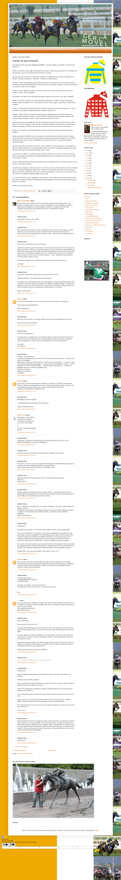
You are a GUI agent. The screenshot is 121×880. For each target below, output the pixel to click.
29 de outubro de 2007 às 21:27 (26, 311)
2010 (87, 170)
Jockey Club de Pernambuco (94, 218)
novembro (90, 183)
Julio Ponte (89, 227)
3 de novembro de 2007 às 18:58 (26, 612)
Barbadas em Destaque (92, 203)
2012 (87, 165)
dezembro (90, 180)
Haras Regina (89, 214)
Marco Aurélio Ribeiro (24, 201)
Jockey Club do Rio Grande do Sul (95, 225)
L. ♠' (18, 600)
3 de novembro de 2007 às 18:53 (26, 594)
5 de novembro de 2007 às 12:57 (26, 713)
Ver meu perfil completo (90, 143)
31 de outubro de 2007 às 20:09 (26, 518)
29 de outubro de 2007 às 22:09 (26, 325)
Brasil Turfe (89, 212)
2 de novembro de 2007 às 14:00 (26, 569)
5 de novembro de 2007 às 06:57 (26, 662)
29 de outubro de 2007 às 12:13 (26, 222)
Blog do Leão (89, 207)
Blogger (96, 830)
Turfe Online (89, 234)
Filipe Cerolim (21, 415)
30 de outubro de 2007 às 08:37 (26, 409)
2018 (87, 150)
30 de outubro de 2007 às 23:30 (26, 445)
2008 (87, 175)
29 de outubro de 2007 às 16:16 (26, 266)
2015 (87, 158)
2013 (87, 163)
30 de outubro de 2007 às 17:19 (26, 432)
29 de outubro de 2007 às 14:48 (26, 236)
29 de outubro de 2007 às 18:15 (26, 293)
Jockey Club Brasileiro (92, 216)
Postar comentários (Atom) (25, 753)
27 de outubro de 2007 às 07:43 (26, 211)
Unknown (20, 299)
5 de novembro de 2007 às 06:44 (26, 652)
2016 (87, 155)
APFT (87, 199)
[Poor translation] (12, 844)
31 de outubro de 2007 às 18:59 (26, 498)
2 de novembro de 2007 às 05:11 (26, 553)
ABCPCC (88, 196)
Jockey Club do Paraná (92, 223)
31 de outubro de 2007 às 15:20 (26, 484)
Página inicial (52, 750)
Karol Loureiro (97, 125)
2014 (87, 160)
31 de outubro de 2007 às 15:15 (26, 469)
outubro (89, 185)
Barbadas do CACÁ (91, 201)
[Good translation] (5, 844)
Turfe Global (89, 231)
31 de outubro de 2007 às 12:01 (26, 455)
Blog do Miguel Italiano (92, 209)
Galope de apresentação (94, 187)
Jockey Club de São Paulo (93, 220)
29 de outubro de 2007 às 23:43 (26, 375)
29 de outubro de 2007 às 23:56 (26, 391)
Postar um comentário (21, 746)
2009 (87, 173)
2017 (87, 153)
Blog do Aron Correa (91, 205)
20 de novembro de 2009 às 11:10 (27, 743)
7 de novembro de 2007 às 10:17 (26, 732)
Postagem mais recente (19, 750)
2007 (87, 178)
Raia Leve (88, 229)
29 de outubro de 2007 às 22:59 (26, 348)
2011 (87, 168)
